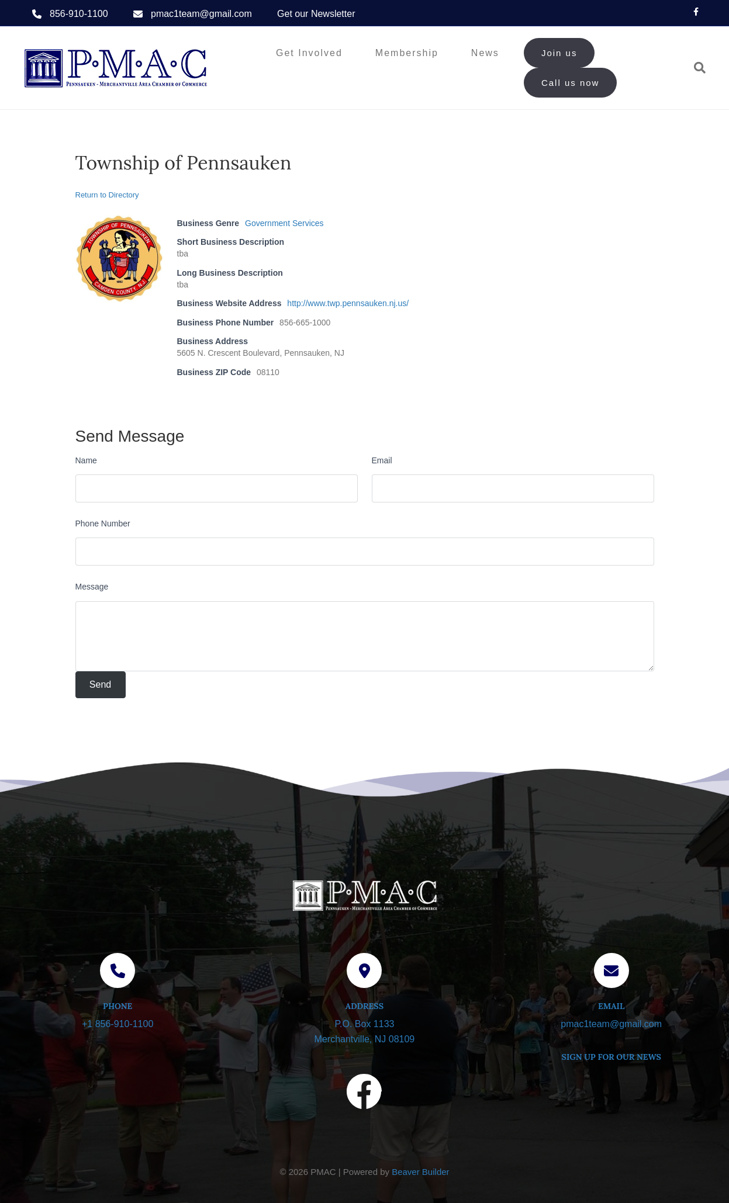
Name (86, 460)
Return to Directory (107, 194)
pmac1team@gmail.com (201, 14)
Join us (559, 53)
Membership (406, 53)
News (485, 53)
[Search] (695, 67)
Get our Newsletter (316, 14)
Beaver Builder (420, 1172)
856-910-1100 (79, 14)
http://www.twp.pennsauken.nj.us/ (348, 303)
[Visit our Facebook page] (364, 1093)
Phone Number (102, 523)
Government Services (284, 223)
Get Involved (309, 53)
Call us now (570, 83)
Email (382, 460)
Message (92, 586)
